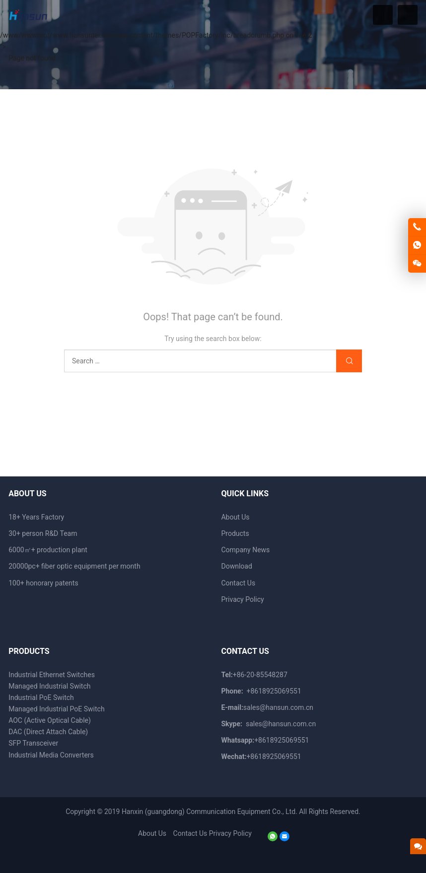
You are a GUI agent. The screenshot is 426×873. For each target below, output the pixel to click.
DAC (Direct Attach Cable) (48, 732)
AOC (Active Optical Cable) (49, 720)
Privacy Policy (242, 599)
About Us (235, 517)
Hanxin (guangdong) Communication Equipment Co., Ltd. (209, 811)
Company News (245, 550)
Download (236, 566)
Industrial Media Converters (51, 755)
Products (235, 533)
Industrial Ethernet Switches (51, 675)
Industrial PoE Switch (41, 697)
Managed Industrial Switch (49, 686)
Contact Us (238, 583)
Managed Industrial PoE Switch (56, 709)
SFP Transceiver (33, 743)
